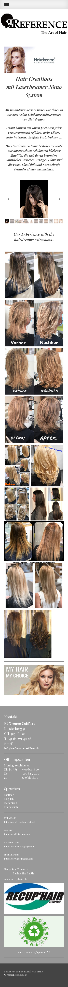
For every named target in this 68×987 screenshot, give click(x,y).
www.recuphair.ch (15, 879)
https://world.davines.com (17, 834)
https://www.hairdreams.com (18, 858)
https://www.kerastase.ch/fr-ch (19, 822)
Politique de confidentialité (17, 971)
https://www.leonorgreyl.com (19, 846)
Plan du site (37, 971)
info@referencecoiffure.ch (21, 748)
